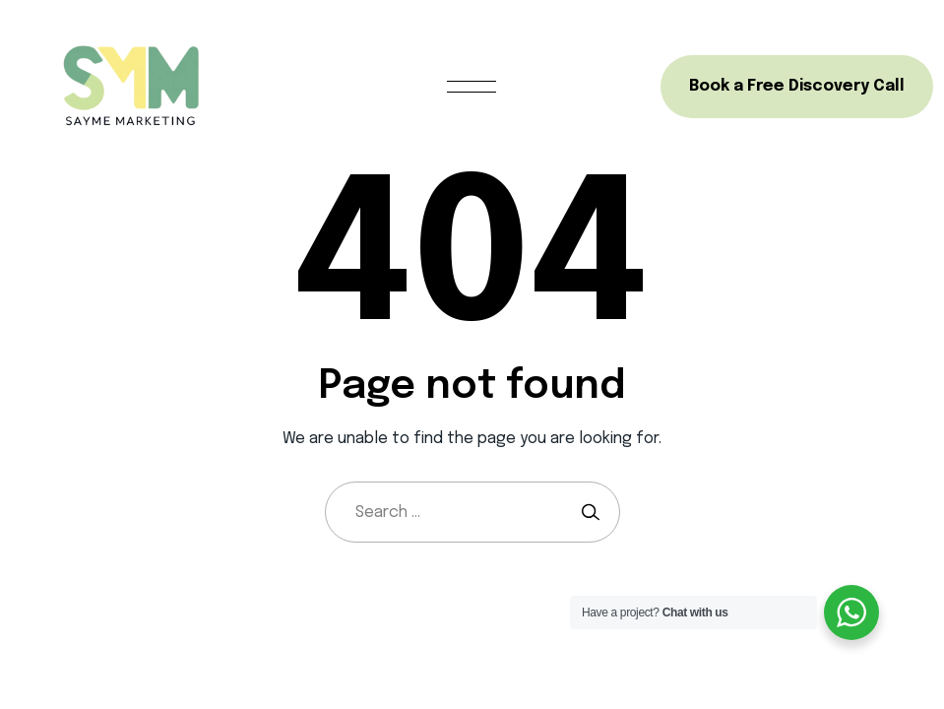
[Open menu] (471, 86)
